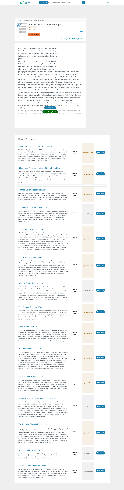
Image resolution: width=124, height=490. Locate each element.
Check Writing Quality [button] (50, 112)
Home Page (18, 20)
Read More (100, 152)
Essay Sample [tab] (64, 38)
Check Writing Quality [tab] (76, 38)
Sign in (107, 2)
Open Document (34, 34)
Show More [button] (50, 107)
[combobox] (43, 2)
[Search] (83, 2)
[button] (16, 3)
